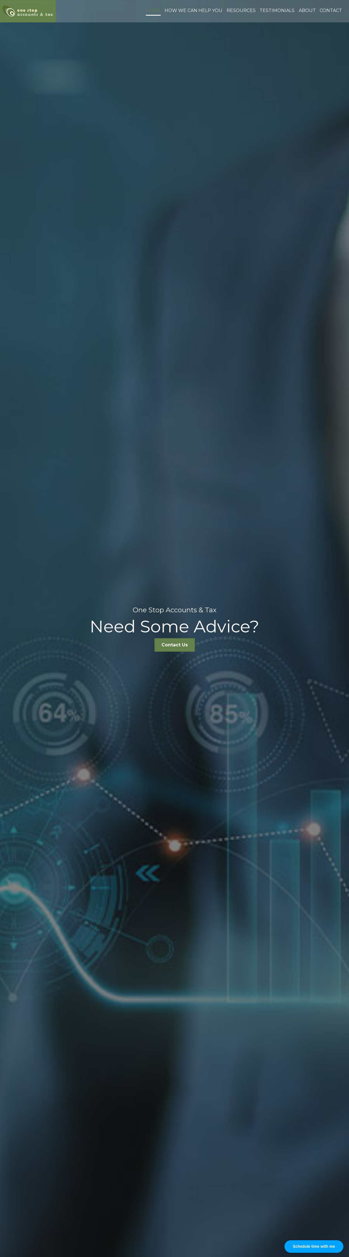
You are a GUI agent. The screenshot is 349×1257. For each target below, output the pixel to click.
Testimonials (277, 10)
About (307, 10)
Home (153, 10)
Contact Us (175, 644)
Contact (331, 10)
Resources (241, 10)
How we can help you (193, 10)
